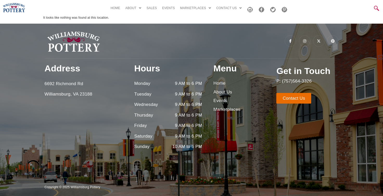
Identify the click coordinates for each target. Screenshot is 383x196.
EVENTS (168, 8)
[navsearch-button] (376, 9)
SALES (151, 8)
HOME (115, 8)
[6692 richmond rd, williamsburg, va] (85, 140)
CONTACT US (229, 8)
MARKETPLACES (195, 8)
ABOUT (133, 8)
